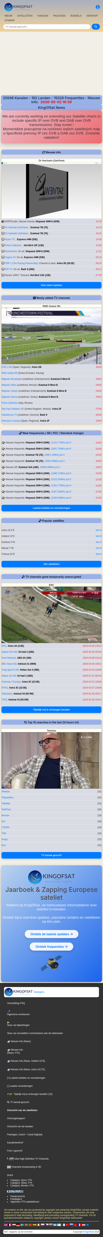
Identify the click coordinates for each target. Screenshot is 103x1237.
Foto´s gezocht (14, 1150)
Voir (98, 530)
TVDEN (5, 827)
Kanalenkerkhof (15, 1142)
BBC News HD (9, 664)
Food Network (9, 658)
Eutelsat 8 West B (60, 379)
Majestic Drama (9, 397)
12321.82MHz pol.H (61, 479)
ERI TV (8, 269)
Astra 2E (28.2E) (65, 263)
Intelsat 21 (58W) (27, 664)
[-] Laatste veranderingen (20, 1086)
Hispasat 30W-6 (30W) (47, 221)
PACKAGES (59, 15)
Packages (12, 1134)
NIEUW (8, 15)
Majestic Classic (10, 391)
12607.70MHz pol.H (61, 448)
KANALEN (42, 15)
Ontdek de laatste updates (51, 934)
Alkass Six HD (9, 675)
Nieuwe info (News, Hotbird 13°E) (26, 1061)
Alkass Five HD (9, 652)
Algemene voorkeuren (18, 1013)
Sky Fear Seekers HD (13, 409)
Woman (5, 815)
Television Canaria (11, 420)
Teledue (6, 791)
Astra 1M (36, 367)
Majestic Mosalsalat (12, 379)
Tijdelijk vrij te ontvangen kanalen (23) (29, 1094)
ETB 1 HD (7, 367)
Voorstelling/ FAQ (16, 1003)
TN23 (4, 699)
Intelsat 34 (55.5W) (24, 693)
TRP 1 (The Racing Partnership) (21, 263)
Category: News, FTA (21, 1183)
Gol (3, 821)
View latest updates (51, 285)
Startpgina (24, 992)
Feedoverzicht (17, 1196)
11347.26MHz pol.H (61, 491)
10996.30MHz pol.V (50, 467)
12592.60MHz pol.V (54, 461)
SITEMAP (10, 20)
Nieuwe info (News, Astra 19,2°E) (26, 1069)
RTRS (5, 687)
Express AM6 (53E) (27, 239)
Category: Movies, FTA (22, 1185)
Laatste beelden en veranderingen (51, 508)
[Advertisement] (51, 66)
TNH (4, 833)
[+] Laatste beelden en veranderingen (26, 1078)
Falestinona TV (9, 414)
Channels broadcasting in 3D (24, 1167)
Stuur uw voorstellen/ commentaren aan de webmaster (35, 1033)
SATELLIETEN (24, 15)
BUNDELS (76, 15)
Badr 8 (43, 414)
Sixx (4, 845)
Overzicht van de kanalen (20, 1126)
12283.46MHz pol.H (61, 497)
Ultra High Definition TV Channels (28, 1158)
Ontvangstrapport (16, 1118)
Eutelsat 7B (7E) (39, 227)
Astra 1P (44, 420)
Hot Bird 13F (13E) (34, 245)
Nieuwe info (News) (19, 1041)
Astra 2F (56, 409)
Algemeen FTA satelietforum (24, 1201)
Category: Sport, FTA (21, 1180)
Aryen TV (9, 239)
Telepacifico (8, 797)
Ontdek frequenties (51, 946)
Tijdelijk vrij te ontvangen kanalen (51, 709)
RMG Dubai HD (9, 373)
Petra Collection (13, 245)
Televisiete (7, 693)
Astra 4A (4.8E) (16, 646)
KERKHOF (92, 15)
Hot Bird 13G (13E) (40, 275)
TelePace (6, 809)
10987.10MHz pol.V (54, 455)
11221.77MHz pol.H (61, 442)
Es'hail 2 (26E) (26, 652)
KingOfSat (88, 1231)
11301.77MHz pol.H (61, 485)
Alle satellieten (51, 564)
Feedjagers (16, 1199)
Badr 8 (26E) (28, 269)
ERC (4, 646)
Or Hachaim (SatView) (16, 227)
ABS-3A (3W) (24, 658)
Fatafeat (6, 803)
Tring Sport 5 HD (10, 669)
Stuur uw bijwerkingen (18, 1024)
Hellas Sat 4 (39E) (29, 669)
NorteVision (11, 251)
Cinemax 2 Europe (11, 681)
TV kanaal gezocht (51, 855)
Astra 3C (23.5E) (31, 681)
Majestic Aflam (9, 385)
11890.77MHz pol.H (61, 473)
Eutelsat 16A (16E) (29, 467)
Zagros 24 (10, 257)
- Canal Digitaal (33, 1134)
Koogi (4, 839)
